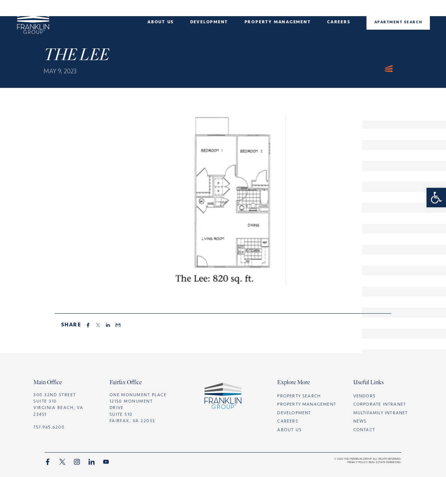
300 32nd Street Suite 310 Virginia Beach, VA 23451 (58, 404)
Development (209, 21)
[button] (436, 197)
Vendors (364, 396)
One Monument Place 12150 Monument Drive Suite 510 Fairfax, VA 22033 (138, 407)
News (360, 421)
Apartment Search (398, 22)
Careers (338, 21)
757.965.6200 (49, 427)
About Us (160, 21)
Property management (278, 21)
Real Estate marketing (385, 462)
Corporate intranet (379, 404)
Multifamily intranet (380, 412)
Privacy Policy (357, 462)
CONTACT (364, 429)
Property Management (306, 404)
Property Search (299, 396)
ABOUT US (289, 429)
